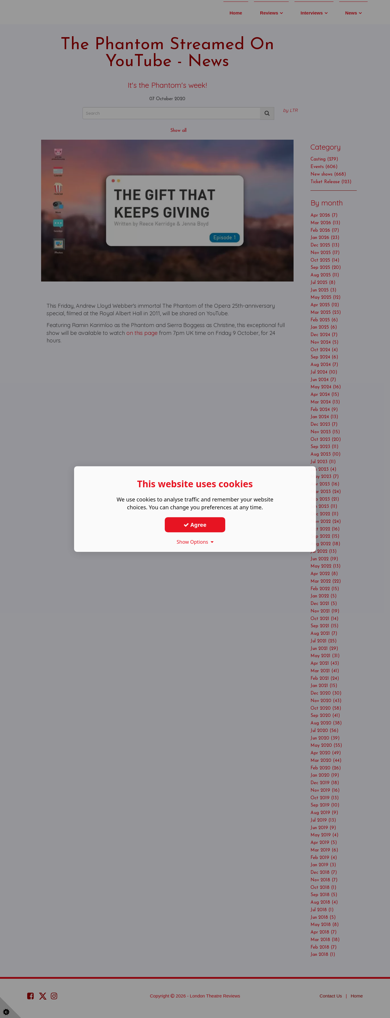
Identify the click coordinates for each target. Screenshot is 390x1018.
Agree (195, 524)
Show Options (195, 542)
